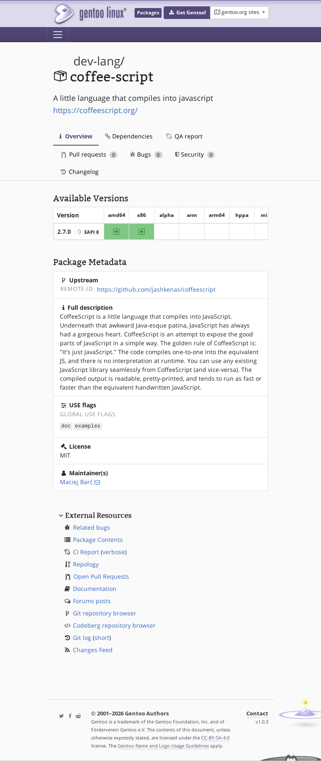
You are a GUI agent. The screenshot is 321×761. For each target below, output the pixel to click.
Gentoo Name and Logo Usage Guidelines (163, 745)
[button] (187, 12)
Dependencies (129, 136)
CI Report (86, 551)
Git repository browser (104, 613)
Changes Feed (93, 649)
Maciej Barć (76, 481)
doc (66, 425)
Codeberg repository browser (114, 625)
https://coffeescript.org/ (95, 110)
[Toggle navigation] (58, 34)
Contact (257, 713)
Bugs (146, 154)
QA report (183, 136)
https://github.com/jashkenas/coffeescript (156, 289)
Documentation (94, 588)
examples (87, 425)
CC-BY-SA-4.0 (215, 737)
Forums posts (92, 600)
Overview (75, 136)
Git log (82, 637)
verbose (114, 551)
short (101, 637)
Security (195, 154)
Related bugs (91, 527)
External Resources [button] (98, 515)
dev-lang (96, 61)
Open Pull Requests (101, 576)
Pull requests (89, 154)
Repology (86, 564)
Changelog (79, 172)
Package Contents (98, 539)
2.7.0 (64, 231)
